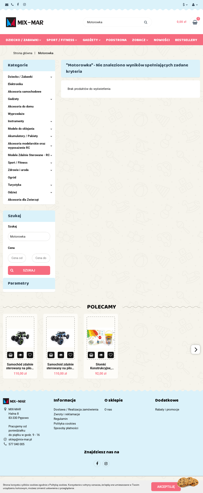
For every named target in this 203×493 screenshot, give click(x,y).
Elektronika (15, 84)
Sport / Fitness (62, 41)
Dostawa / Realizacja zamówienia (76, 409)
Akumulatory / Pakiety (30, 136)
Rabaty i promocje (167, 409)
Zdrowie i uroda (30, 170)
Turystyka (30, 185)
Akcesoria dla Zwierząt (23, 199)
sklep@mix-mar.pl (20, 439)
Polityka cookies (65, 423)
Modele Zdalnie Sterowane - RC (30, 155)
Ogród (12, 177)
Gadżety (92, 41)
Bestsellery (186, 41)
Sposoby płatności (66, 428)
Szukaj (29, 270)
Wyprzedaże (16, 114)
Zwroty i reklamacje (67, 414)
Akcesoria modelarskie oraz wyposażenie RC (30, 146)
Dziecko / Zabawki (23, 41)
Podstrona (116, 41)
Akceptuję (166, 486)
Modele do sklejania (30, 128)
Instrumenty (30, 121)
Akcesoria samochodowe (24, 91)
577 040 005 (16, 444)
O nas (108, 409)
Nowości (162, 41)
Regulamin (61, 419)
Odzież (30, 192)
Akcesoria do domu (21, 106)
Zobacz (140, 41)
